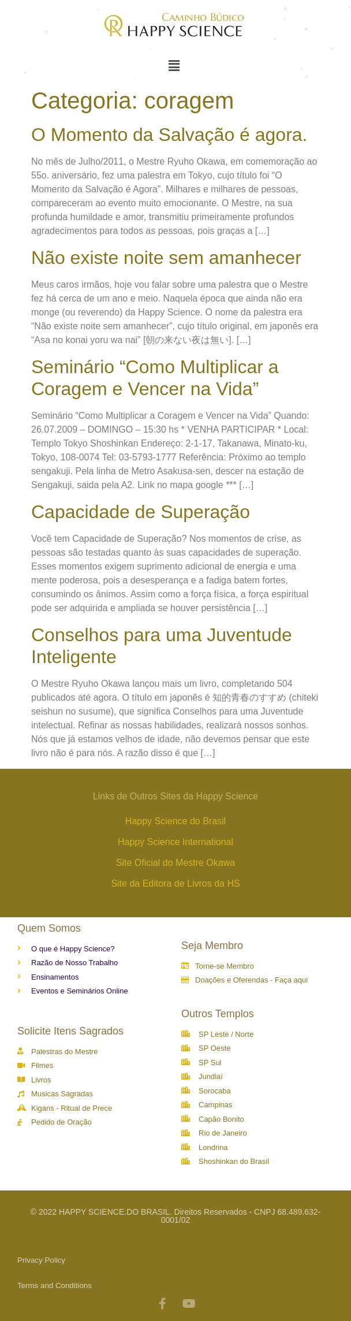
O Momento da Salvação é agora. (169, 134)
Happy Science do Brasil (175, 821)
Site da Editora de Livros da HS (175, 883)
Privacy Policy (41, 1260)
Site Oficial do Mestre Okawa (175, 863)
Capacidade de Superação (140, 511)
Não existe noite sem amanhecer (166, 257)
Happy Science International (175, 842)
